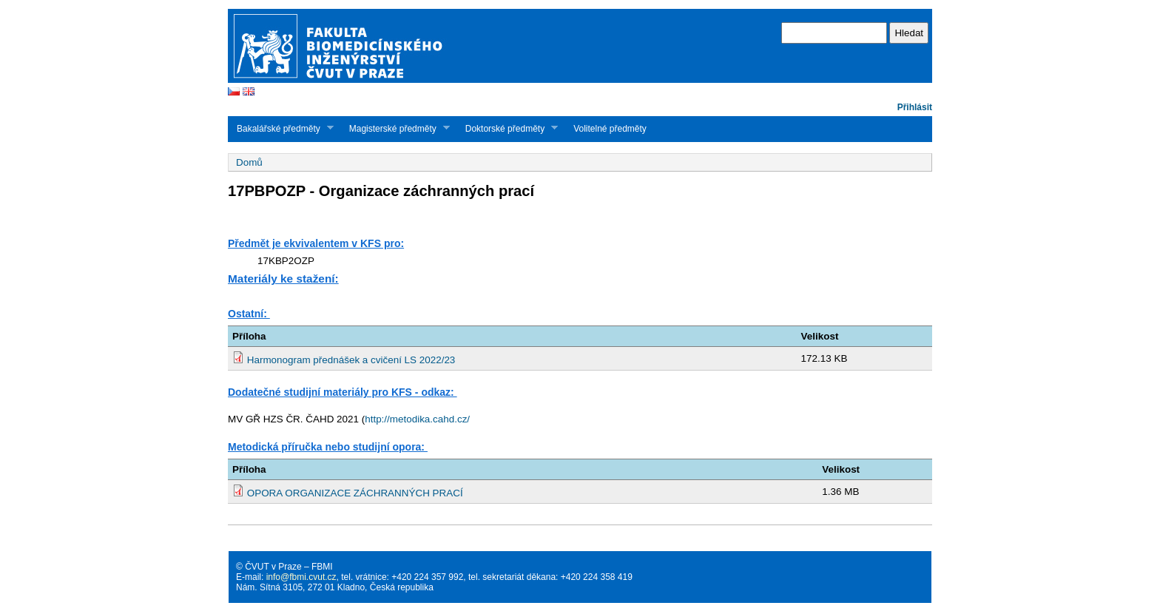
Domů (249, 162)
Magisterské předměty (395, 128)
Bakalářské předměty (281, 128)
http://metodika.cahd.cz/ (417, 419)
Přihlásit (914, 107)
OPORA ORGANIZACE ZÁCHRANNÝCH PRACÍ (355, 493)
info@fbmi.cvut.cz (301, 577)
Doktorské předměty (507, 128)
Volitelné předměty (610, 129)
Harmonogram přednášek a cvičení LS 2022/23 (351, 359)
